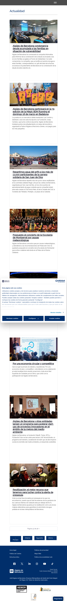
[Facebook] (14, 564)
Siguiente (39, 538)
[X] (22, 564)
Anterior (27, 538)
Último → (51, 538)
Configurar (33, 318)
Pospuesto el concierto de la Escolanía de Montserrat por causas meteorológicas (32, 238)
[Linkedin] (29, 564)
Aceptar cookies (54, 318)
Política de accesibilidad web (43, 557)
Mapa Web (37, 553)
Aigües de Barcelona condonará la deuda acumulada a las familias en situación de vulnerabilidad (30, 49)
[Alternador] (55, 2)
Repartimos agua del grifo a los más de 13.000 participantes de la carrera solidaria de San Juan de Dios (33, 175)
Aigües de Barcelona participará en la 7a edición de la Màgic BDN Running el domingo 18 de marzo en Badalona (33, 112)
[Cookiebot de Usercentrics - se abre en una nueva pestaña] (57, 281)
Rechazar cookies (12, 318)
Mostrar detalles (56, 312)
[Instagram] (37, 564)
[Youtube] (44, 564)
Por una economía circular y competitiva (33, 363)
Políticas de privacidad (41, 550)
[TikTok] (52, 564)
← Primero (15, 539)
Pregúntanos (58, 599)
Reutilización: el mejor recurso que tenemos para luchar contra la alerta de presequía (33, 492)
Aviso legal (13, 550)
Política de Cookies (15, 553)
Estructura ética (14, 557)
